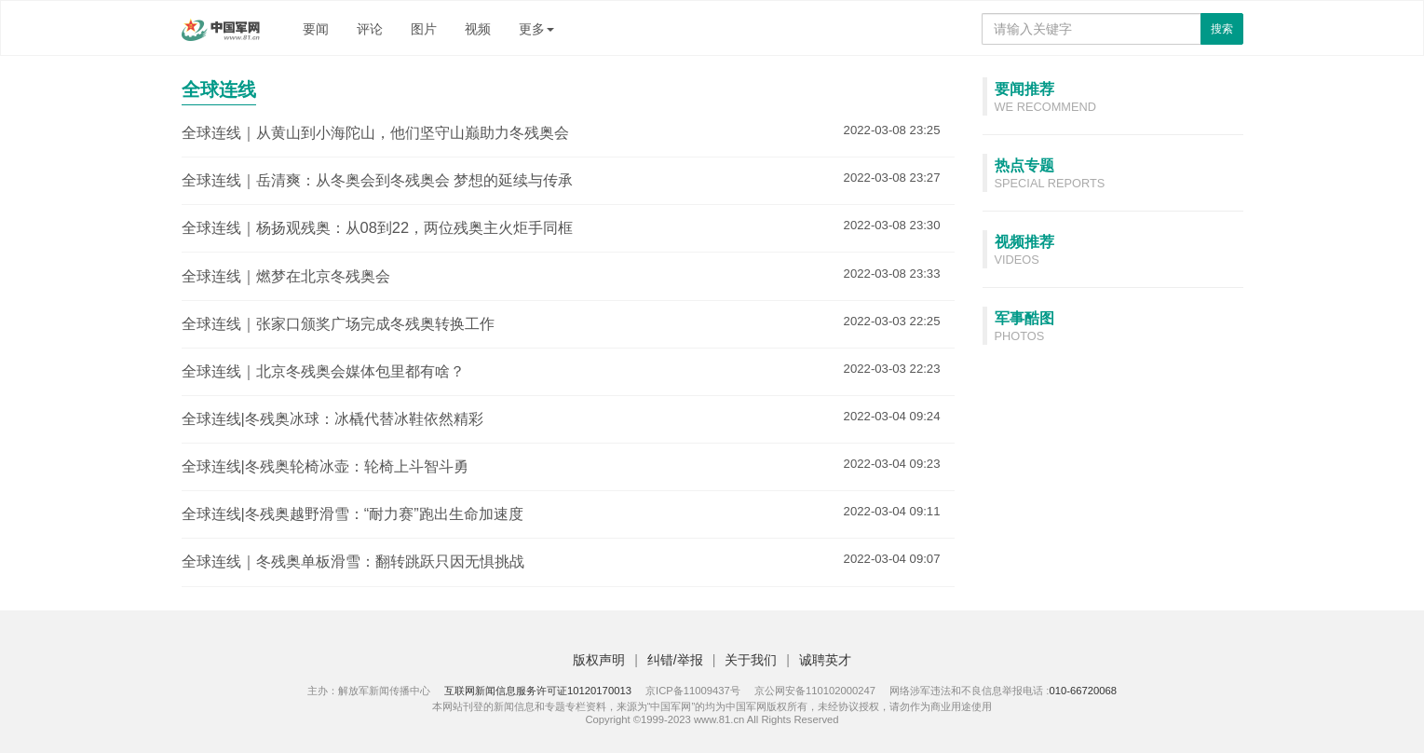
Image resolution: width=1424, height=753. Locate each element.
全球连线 (219, 89)
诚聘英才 (825, 659)
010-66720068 (1083, 690)
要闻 (316, 28)
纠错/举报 (675, 659)
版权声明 (599, 659)
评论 (370, 28)
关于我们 (751, 659)
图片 (424, 28)
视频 (478, 28)
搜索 (1222, 28)
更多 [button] (536, 28)
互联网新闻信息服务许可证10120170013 (537, 690)
